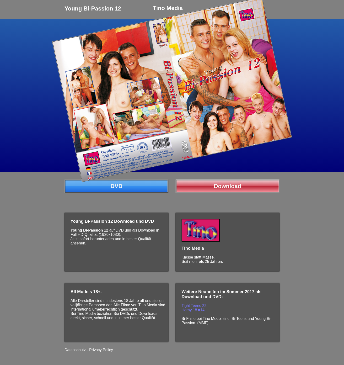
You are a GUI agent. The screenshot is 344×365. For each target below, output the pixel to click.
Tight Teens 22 (194, 306)
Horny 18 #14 (193, 310)
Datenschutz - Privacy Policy (88, 350)
